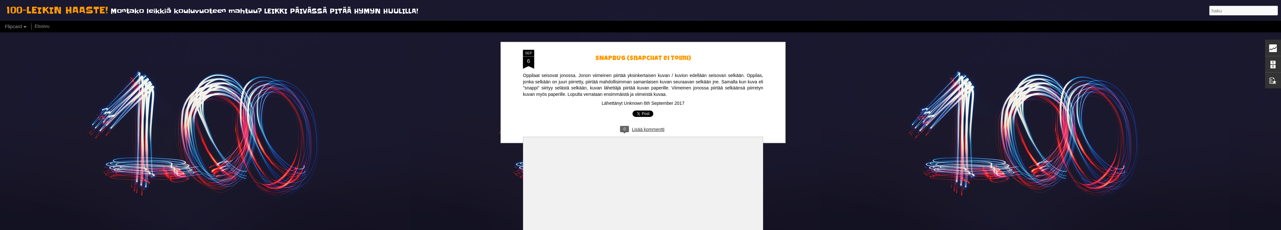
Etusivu (42, 26)
